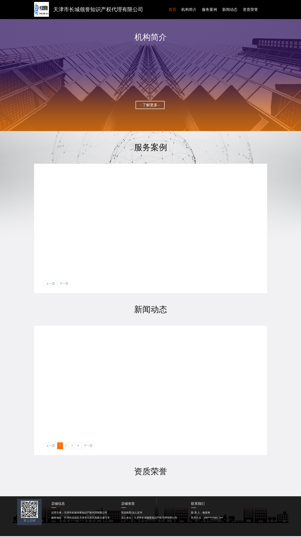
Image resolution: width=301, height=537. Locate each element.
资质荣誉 (250, 9)
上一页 (50, 283)
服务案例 (209, 9)
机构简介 (189, 9)
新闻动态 (229, 9)
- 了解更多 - (150, 105)
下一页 (64, 283)
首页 (172, 9)
